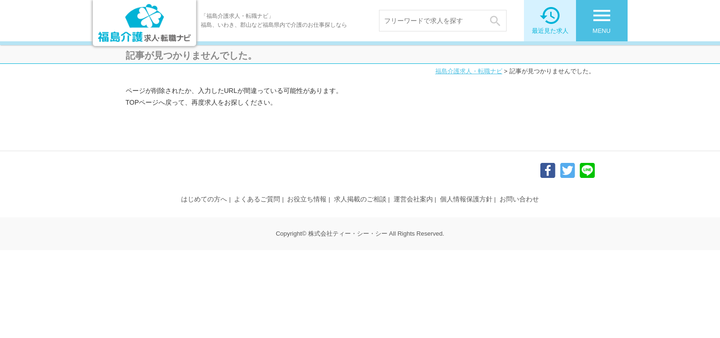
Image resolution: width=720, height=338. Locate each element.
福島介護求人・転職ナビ (468, 71)
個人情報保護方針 (466, 199)
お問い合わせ (519, 199)
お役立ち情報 (306, 199)
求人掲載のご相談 (360, 199)
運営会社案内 (413, 199)
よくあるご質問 (257, 199)
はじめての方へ (204, 199)
